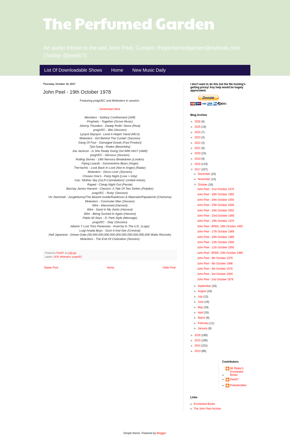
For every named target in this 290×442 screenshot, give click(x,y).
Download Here (110, 109)
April (201, 312)
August (202, 291)
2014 (198, 345)
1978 (56, 256)
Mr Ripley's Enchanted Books (237, 371)
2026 (198, 121)
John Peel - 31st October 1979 (215, 189)
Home (117, 70)
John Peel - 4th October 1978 (215, 268)
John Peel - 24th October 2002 (215, 210)
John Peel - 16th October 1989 (215, 237)
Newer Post (51, 267)
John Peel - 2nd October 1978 (215, 279)
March (202, 317)
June (201, 301)
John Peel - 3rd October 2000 (215, 274)
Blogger (161, 433)
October (203, 184)
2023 (198, 137)
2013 (198, 351)
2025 (198, 126)
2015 (198, 340)
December (204, 174)
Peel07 (234, 379)
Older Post (169, 267)
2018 (198, 164)
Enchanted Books (204, 403)
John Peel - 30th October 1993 (215, 194)
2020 (198, 153)
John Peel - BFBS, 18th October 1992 (220, 226)
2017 (198, 169)
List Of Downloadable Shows (73, 70)
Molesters (65, 256)
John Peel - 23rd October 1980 (215, 215)
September (205, 286)
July (200, 296)
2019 (198, 158)
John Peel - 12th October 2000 (215, 242)
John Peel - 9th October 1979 (215, 258)
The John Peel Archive (207, 408)
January (203, 328)
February (203, 323)
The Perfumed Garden (129, 23)
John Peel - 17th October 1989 (215, 231)
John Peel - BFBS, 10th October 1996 (220, 252)
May (201, 307)
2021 (198, 148)
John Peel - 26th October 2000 (215, 199)
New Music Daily (149, 70)
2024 (198, 132)
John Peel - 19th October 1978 (215, 220)
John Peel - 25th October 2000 (215, 205)
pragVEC (77, 256)
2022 (198, 142)
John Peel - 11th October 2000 (215, 247)
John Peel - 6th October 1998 (215, 263)
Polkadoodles (238, 385)
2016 (198, 335)
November (204, 179)
